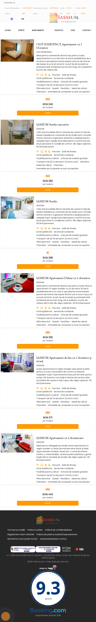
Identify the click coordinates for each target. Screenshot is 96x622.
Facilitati (58, 30)
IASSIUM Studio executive (52, 124)
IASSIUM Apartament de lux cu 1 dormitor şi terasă (63, 359)
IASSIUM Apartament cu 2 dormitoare (60, 438)
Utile (73, 30)
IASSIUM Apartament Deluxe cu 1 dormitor (63, 278)
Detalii (47, 113)
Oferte (21, 30)
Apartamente (38, 30)
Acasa (8, 30)
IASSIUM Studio (46, 201)
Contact (86, 30)
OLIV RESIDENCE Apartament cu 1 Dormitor (59, 46)
